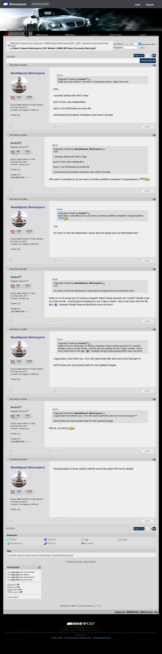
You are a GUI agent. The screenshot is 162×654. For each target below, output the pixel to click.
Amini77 (16, 143)
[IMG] (9, 589)
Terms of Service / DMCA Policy (77, 637)
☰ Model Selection (40, 4)
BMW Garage (42, 35)
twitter (13, 539)
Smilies (10, 587)
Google (124, 539)
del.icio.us (51, 543)
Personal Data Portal (102, 637)
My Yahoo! (88, 543)
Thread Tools (146, 61)
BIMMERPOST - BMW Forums (139, 612)
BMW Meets (70, 35)
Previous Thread (75, 561)
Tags (9, 551)
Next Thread (89, 561)
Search (143, 35)
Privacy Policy (57, 637)
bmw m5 (20, 555)
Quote (148, 127)
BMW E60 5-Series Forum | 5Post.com (27, 43)
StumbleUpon (17, 543)
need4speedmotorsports (62, 555)
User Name (118, 44)
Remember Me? (147, 44)
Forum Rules (12, 596)
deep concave (31, 555)
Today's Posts (115, 35)
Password (118, 47)
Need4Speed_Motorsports (28, 73)
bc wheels (11, 555)
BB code (10, 584)
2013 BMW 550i (17, 177)
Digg (86, 539)
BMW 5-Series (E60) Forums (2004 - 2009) (62, 43)
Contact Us (120, 612)
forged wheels (44, 555)
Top (156, 612)
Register (150, 5)
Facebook (51, 539)
